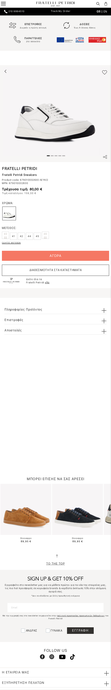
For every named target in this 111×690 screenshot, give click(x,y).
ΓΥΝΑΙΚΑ (56, 630)
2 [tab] (52, 156)
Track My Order (60, 11)
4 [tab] (59, 156)
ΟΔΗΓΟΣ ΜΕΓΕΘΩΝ (11, 243)
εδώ (47, 282)
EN (105, 11)
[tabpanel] (55, 111)
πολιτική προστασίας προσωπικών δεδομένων (81, 615)
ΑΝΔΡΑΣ (31, 630)
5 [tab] (63, 156)
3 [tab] (55, 156)
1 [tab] (48, 156)
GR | (100, 11)
